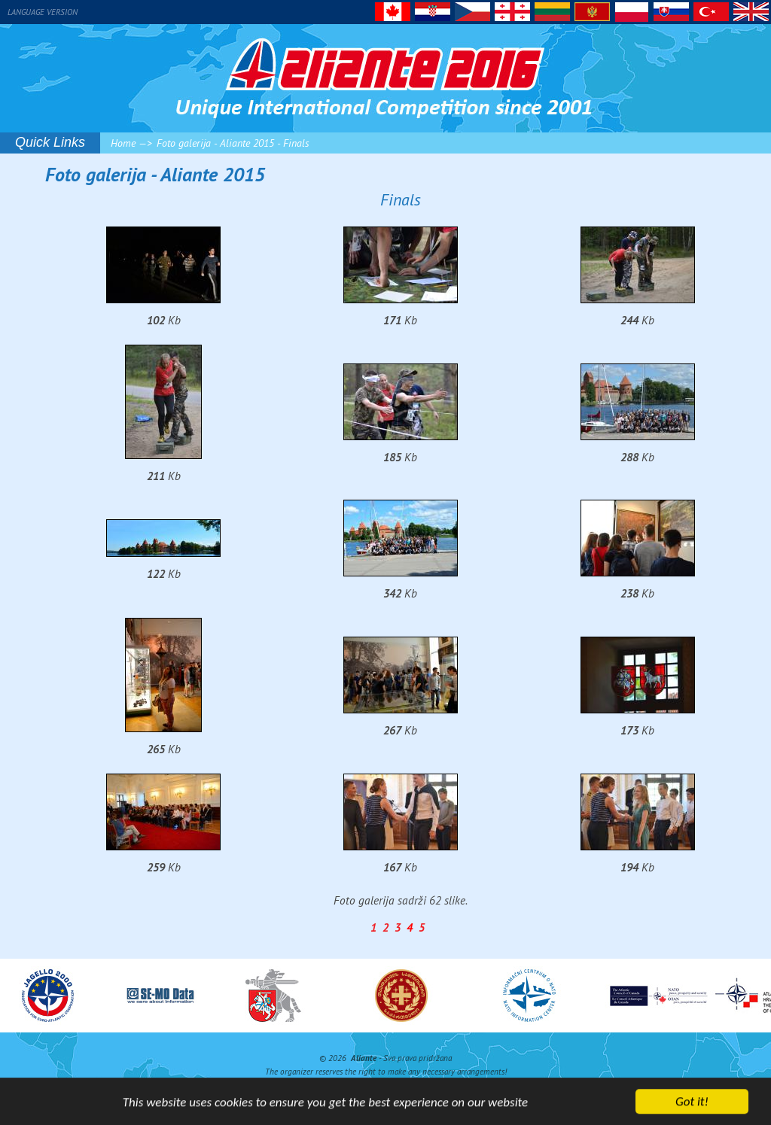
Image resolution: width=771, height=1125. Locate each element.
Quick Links (50, 142)
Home (123, 143)
